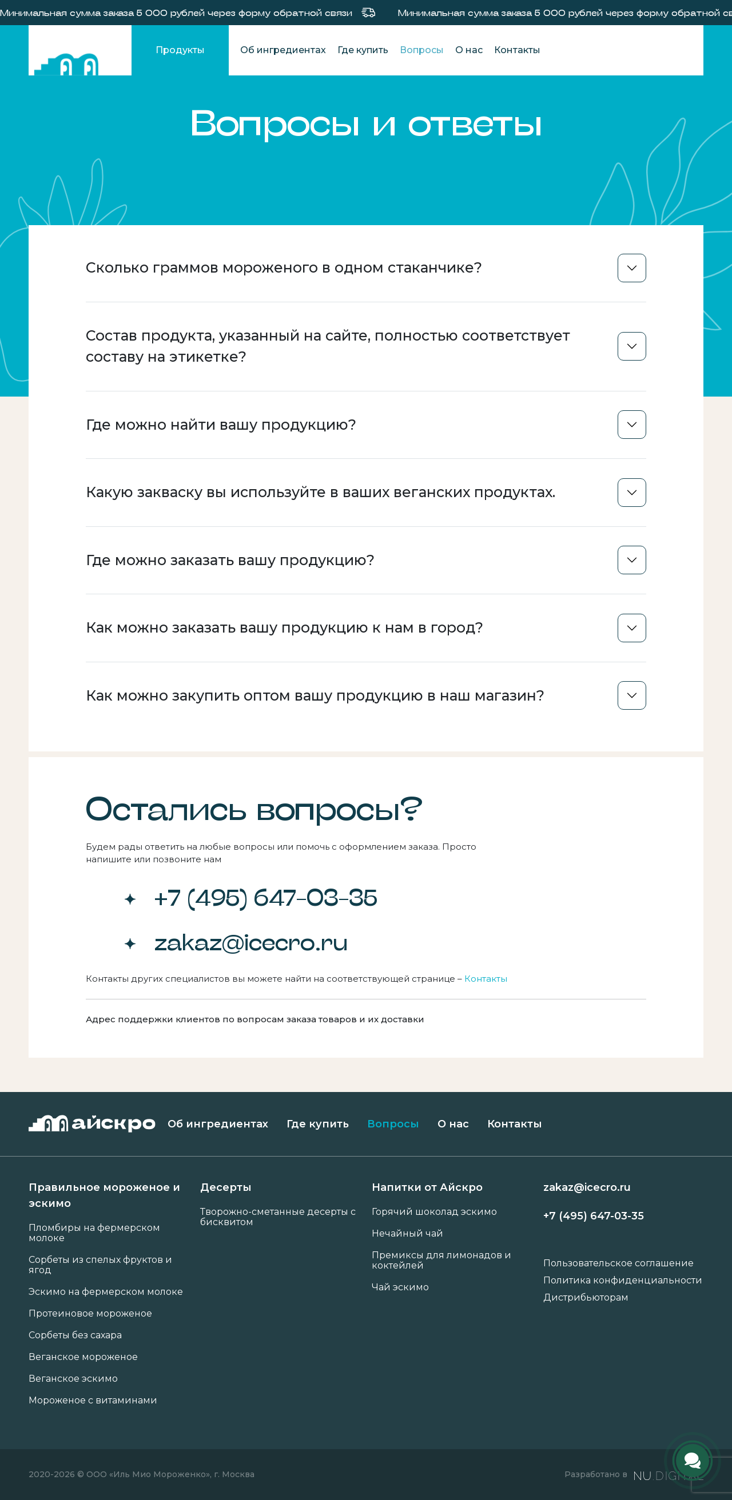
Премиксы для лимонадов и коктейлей (441, 1260)
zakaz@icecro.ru (251, 941)
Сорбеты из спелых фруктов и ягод (100, 1265)
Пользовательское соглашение (618, 1263)
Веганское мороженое (83, 1357)
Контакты (517, 50)
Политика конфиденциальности (622, 1280)
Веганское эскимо (73, 1379)
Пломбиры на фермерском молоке (94, 1233)
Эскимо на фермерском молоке (106, 1292)
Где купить (362, 50)
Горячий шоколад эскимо (434, 1212)
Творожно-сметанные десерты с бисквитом (278, 1217)
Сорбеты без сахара (75, 1335)
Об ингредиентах (283, 50)
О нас (469, 50)
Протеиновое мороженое (90, 1314)
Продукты (180, 50)
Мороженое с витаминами (93, 1400)
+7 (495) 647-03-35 (265, 896)
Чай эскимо (400, 1287)
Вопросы (422, 50)
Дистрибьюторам (585, 1298)
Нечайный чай (407, 1234)
